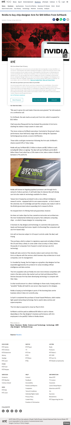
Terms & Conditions (31, 391)
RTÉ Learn (5, 361)
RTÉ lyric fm (52, 358)
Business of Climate (44, 6)
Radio (50, 347)
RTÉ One (28, 352)
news (3, 6)
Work (53, 6)
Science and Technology (36, 325)
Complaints (29, 388)
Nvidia (25, 325)
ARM (56, 325)
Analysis (46, 8)
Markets (33, 8)
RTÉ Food (4, 367)
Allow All (54, 100)
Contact (28, 377)
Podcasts (52, 350)
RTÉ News (28, 358)
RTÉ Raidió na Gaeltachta (56, 361)
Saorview (52, 394)
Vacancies (52, 383)
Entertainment (28, 2)
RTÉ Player (29, 347)
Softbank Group (27, 327)
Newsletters (52, 397)
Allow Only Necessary (39, 100)
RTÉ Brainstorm (6, 352)
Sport (20, 2)
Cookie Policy (29, 399)
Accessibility (29, 383)
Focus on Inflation (30, 6)
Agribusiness (20, 6)
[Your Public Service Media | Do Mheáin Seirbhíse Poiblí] (4, 421)
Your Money (17, 8)
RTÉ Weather (5, 380)
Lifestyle (45, 2)
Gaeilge (4, 358)
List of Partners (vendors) (18, 95)
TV (26, 350)
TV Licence (52, 380)
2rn (50, 391)
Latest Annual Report (55, 385)
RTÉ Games (5, 347)
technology (50, 325)
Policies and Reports (31, 385)
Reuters (19, 335)
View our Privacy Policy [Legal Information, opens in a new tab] (49, 80)
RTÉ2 (27, 355)
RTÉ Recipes (5, 369)
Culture (52, 2)
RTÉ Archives (5, 350)
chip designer (15, 327)
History (4, 355)
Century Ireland (6, 383)
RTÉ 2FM (51, 355)
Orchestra (5, 377)
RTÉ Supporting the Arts (56, 399)
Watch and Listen (7, 8)
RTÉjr (27, 361)
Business (38, 2)
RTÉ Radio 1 (52, 352)
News (15, 2)
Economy (40, 8)
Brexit (58, 6)
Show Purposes (16, 100)
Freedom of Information (32, 402)
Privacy (66, 423)
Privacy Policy (29, 397)
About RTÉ (52, 377)
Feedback (28, 380)
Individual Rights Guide (32, 394)
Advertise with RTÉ (54, 388)
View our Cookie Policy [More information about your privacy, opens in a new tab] (36, 80)
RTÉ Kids (4, 390)
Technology (25, 8)
